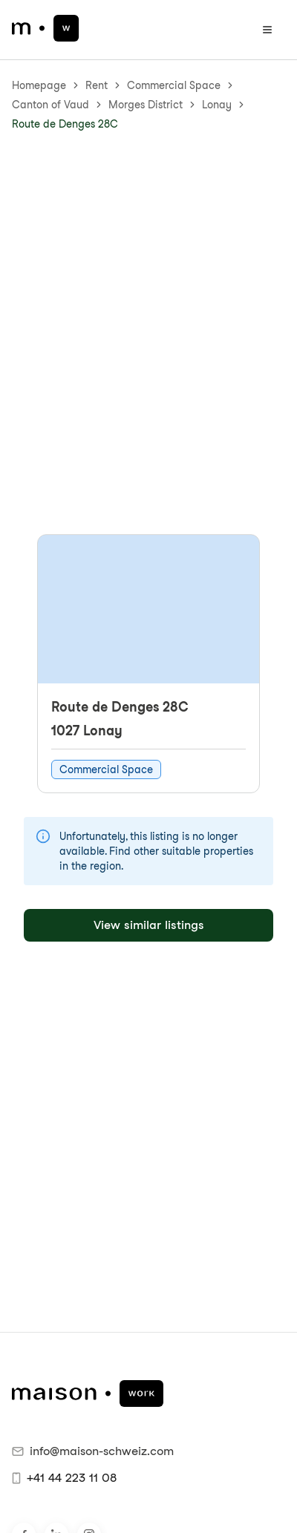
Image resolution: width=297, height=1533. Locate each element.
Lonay (217, 105)
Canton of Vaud (50, 105)
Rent (96, 85)
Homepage (39, 85)
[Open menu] (267, 30)
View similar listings (149, 925)
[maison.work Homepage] (45, 28)
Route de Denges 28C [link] (65, 124)
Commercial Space (174, 85)
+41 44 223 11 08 (64, 1478)
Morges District (145, 105)
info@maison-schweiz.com (93, 1451)
